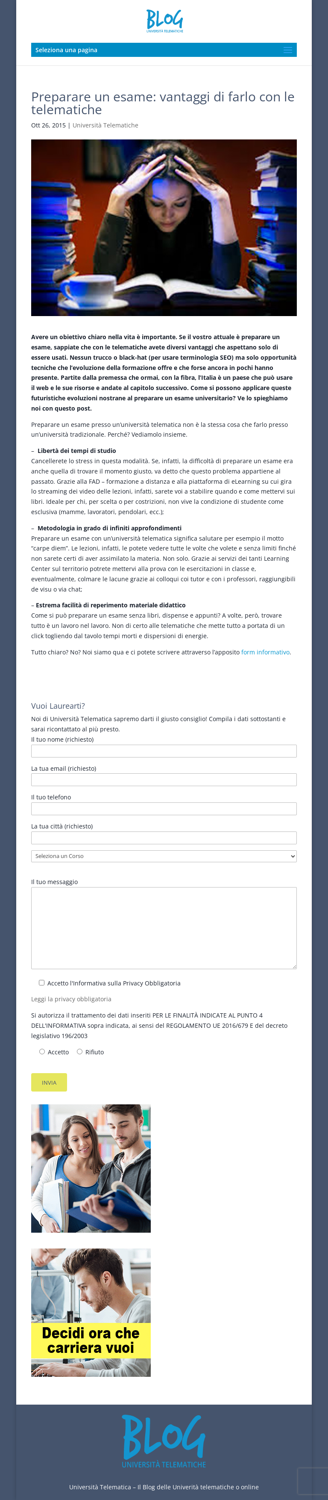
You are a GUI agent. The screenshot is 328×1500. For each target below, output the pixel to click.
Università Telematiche (105, 125)
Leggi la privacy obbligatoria (71, 999)
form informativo (265, 652)
